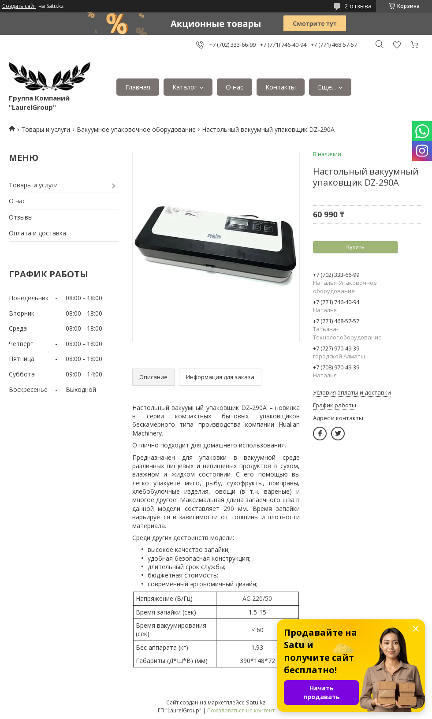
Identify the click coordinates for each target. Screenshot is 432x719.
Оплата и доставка (37, 233)
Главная (137, 86)
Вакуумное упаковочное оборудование (136, 129)
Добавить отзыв (397, 44)
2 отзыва (358, 6)
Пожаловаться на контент (241, 710)
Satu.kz (256, 702)
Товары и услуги (45, 129)
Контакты (280, 86)
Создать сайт (19, 6)
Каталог (184, 86)
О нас (234, 86)
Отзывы (21, 217)
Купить (355, 247)
